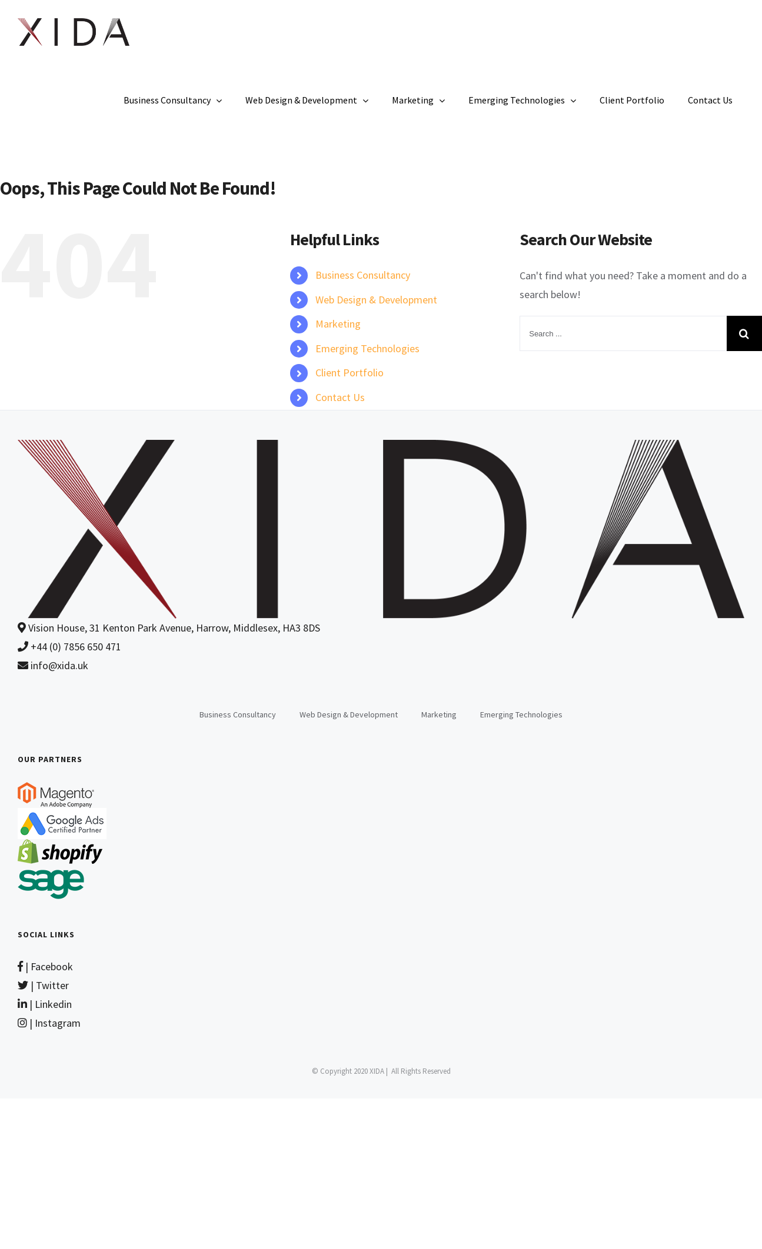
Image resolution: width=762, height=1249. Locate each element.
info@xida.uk (53, 665)
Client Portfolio (349, 372)
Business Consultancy (362, 275)
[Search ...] (623, 333)
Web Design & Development (376, 299)
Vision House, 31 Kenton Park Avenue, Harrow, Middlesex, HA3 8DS (169, 627)
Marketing (338, 323)
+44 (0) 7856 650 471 (69, 646)
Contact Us (340, 397)
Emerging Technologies (367, 348)
